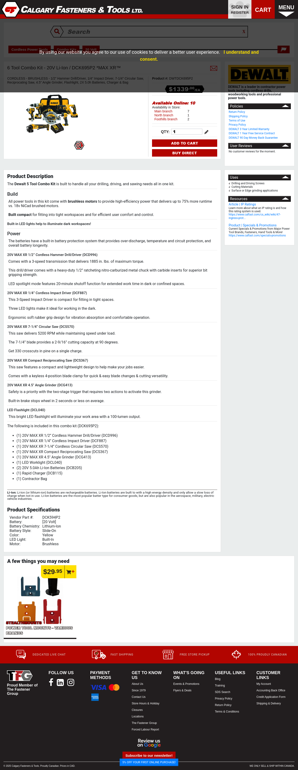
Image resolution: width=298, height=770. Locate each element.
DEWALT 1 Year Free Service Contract (252, 133)
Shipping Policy (238, 116)
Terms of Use (237, 120)
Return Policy (237, 112)
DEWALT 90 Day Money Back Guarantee (253, 137)
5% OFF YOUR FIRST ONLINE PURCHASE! (149, 762)
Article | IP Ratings (242, 204)
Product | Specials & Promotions (253, 225)
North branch (163, 115)
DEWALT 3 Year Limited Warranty (249, 129)
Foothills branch (165, 119)
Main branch (163, 111)
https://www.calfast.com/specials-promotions (257, 235)
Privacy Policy (237, 124)
